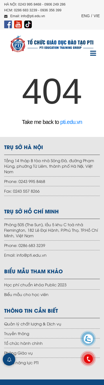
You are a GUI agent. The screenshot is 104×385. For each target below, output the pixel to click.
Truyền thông (16, 333)
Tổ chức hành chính (23, 343)
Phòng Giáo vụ (18, 352)
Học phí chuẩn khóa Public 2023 (35, 284)
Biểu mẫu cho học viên (26, 294)
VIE (96, 16)
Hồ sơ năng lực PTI (21, 362)
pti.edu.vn (71, 122)
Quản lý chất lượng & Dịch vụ (32, 323)
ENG (85, 16)
